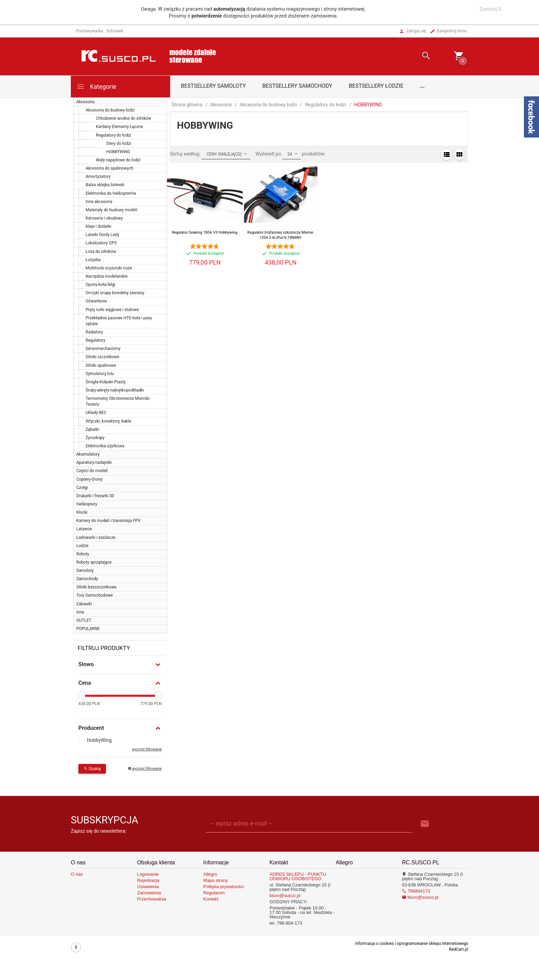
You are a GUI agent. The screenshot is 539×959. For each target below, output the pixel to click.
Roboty (82, 554)
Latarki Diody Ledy (102, 234)
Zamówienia (149, 892)
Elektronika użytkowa (105, 446)
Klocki (82, 512)
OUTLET (83, 620)
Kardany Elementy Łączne (119, 126)
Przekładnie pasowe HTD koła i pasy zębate (119, 321)
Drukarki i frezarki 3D (95, 495)
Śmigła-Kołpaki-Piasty (105, 382)
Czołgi (82, 487)
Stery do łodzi (118, 143)
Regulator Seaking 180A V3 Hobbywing (205, 232)
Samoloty (85, 570)
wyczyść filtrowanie (147, 749)
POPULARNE (88, 628)
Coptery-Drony (89, 479)
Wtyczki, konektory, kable (108, 421)
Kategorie (96, 86)
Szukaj (92, 768)
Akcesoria (85, 101)
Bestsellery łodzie (376, 86)
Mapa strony (215, 880)
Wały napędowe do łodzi (118, 160)
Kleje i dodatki (98, 226)
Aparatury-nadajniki (94, 462)
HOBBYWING (118, 151)
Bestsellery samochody (297, 86)
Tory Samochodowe (94, 595)
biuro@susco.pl (285, 895)
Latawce (84, 528)
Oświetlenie (96, 301)
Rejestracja (148, 880)
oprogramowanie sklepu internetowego (432, 943)
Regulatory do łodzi (113, 135)
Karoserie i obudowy (104, 218)
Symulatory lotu (100, 373)
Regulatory (95, 340)
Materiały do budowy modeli (111, 209)
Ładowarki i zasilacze (96, 537)
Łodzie (82, 545)
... (422, 86)
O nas (77, 874)
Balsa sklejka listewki (105, 184)
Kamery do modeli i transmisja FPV (108, 520)
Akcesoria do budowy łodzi (110, 110)
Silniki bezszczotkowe (96, 587)
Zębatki (92, 429)
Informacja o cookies (374, 943)
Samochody (87, 578)
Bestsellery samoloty (213, 86)
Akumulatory (88, 454)
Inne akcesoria (99, 201)
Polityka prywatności (223, 886)
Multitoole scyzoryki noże (109, 268)
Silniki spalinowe (101, 365)
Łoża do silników (101, 251)
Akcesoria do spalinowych (109, 168)
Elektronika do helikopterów (111, 193)
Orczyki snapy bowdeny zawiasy (115, 292)
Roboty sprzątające (93, 562)
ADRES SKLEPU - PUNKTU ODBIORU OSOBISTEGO (298, 876)
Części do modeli (92, 470)
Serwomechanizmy (103, 348)
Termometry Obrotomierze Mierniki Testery (118, 401)
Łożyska (93, 259)
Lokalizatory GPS (101, 243)
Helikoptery (86, 504)
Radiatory (94, 332)
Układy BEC (96, 412)
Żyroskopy (95, 437)
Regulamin (213, 892)
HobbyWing (99, 740)
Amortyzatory (98, 176)
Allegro (210, 874)
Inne (80, 612)
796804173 (416, 891)
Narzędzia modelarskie (107, 276)
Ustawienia (148, 886)
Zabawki (84, 603)
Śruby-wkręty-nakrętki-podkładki (115, 390)
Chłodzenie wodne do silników (123, 118)
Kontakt (210, 899)
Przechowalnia (151, 899)
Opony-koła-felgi (100, 284)
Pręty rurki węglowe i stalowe (112, 309)
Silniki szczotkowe (102, 356)
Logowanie (148, 874)
